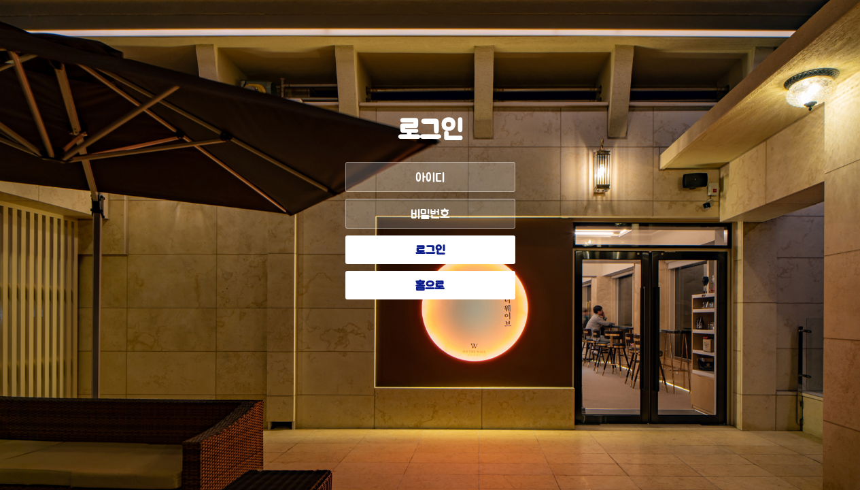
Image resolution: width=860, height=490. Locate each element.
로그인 (430, 251)
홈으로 (430, 286)
